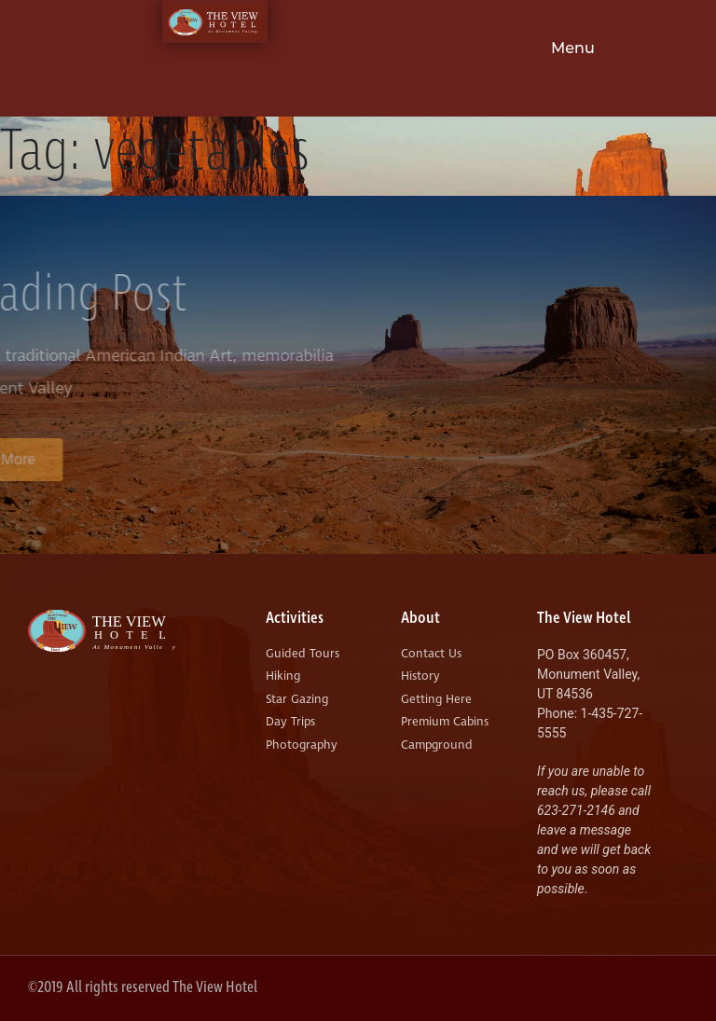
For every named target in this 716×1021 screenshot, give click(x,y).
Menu (573, 48)
